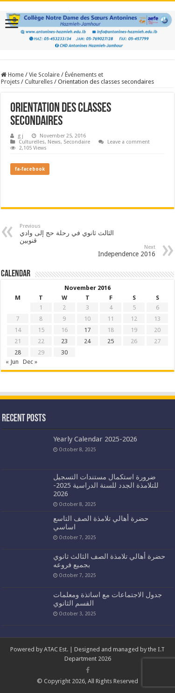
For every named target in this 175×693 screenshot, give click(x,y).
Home (12, 74)
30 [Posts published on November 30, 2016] (64, 352)
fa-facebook (30, 169)
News (54, 142)
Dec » (30, 361)
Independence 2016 (107, 251)
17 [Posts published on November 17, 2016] (87, 329)
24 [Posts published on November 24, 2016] (87, 341)
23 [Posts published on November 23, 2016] (64, 341)
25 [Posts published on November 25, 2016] (110, 341)
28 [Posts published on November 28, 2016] (17, 352)
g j (20, 136)
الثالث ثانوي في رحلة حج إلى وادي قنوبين (67, 233)
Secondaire (76, 142)
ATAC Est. (56, 649)
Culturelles (39, 81)
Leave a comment (128, 142)
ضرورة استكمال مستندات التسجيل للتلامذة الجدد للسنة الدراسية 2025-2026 (106, 485)
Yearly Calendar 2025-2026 (95, 439)
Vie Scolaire (44, 74)
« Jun (12, 361)
